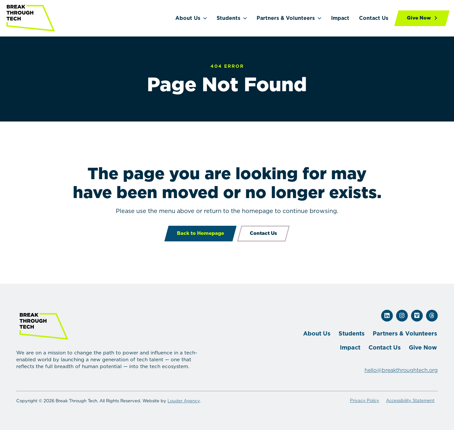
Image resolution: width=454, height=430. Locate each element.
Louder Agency (183, 400)
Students (228, 18)
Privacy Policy (364, 400)
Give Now (423, 347)
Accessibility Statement (410, 400)
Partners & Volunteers (286, 18)
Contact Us (373, 18)
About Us (187, 18)
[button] (387, 316)
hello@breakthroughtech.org (401, 370)
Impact (340, 18)
